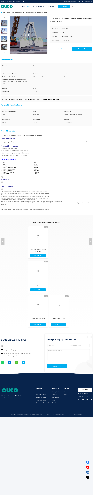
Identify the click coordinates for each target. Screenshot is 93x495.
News (65, 394)
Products (29, 6)
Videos (35, 6)
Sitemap (53, 400)
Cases (65, 392)
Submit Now (57, 366)
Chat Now (64, 6)
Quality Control (55, 397)
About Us (41, 6)
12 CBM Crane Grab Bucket (38, 318)
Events (47, 6)
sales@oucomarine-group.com (11, 349)
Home (23, 6)
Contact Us (53, 6)
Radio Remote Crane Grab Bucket (41, 209)
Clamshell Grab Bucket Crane (11, 209)
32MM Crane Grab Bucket (25, 209)
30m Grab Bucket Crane (59, 318)
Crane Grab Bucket (16, 12)
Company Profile (55, 392)
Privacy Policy (14, 414)
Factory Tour (54, 394)
